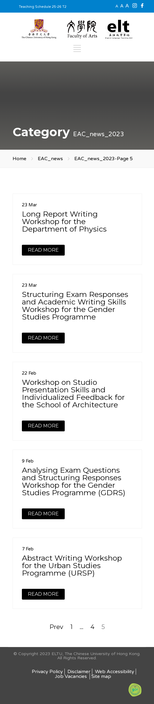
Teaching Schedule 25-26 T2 (43, 7)
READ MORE (43, 250)
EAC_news (50, 159)
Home (19, 159)
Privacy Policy (47, 672)
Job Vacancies (71, 676)
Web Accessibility (114, 672)
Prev (56, 627)
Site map (101, 676)
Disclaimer (78, 672)
